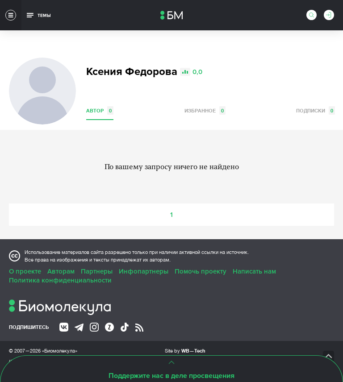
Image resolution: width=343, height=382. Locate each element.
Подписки (315, 110)
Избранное (205, 110)
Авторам (61, 271)
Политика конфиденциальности (60, 280)
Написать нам (254, 271)
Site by (185, 350)
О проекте (25, 271)
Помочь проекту (200, 271)
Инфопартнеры (143, 271)
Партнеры (97, 271)
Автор (99, 110)
